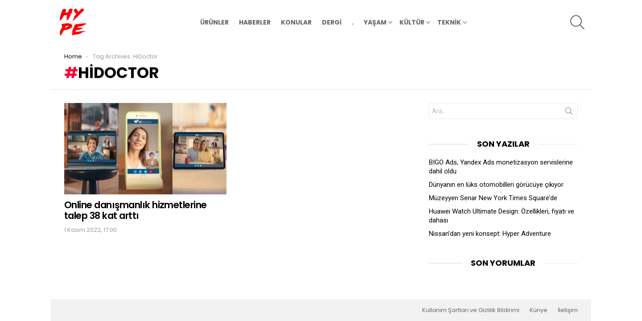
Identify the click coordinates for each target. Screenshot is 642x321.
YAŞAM (375, 23)
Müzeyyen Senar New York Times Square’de (493, 198)
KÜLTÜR (411, 23)
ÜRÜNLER (214, 22)
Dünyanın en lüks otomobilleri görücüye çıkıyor (496, 185)
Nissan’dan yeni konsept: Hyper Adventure (490, 234)
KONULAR (296, 22)
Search (569, 113)
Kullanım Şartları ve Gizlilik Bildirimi (470, 310)
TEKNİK (449, 23)
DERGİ (332, 22)
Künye (538, 310)
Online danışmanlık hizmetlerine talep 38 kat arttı (135, 210)
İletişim (568, 310)
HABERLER (255, 22)
